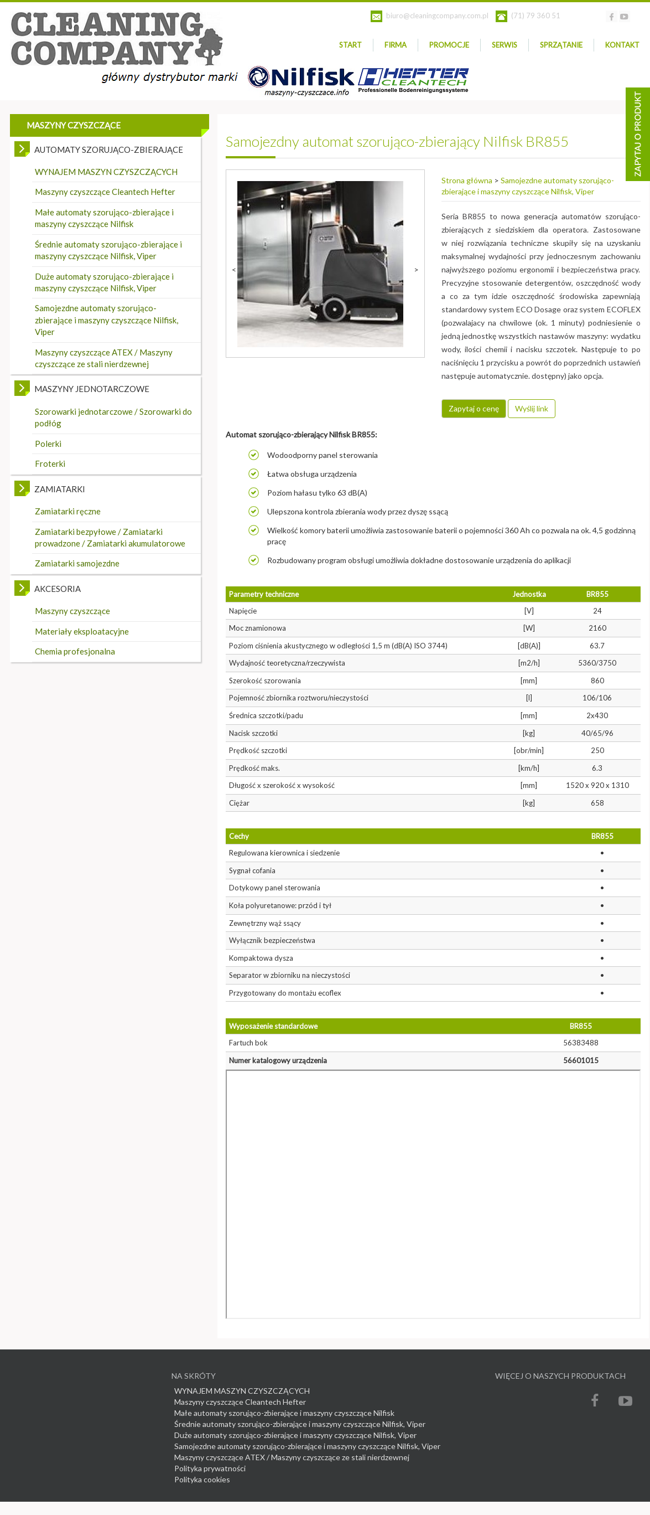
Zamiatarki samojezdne (77, 563)
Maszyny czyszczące (72, 611)
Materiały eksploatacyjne (82, 631)
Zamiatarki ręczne (68, 511)
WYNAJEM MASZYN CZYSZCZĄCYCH (106, 172)
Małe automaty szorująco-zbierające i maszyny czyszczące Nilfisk (104, 218)
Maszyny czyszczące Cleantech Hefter (105, 192)
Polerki (48, 444)
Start (350, 44)
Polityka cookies (202, 1479)
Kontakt (622, 44)
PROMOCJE (449, 44)
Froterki (50, 463)
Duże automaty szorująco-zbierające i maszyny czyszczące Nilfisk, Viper (104, 282)
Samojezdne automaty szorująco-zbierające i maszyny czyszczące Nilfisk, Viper (106, 320)
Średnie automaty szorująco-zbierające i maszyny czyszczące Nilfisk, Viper (108, 250)
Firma (395, 44)
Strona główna (466, 180)
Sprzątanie (561, 44)
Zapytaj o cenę (474, 408)
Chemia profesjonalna (75, 651)
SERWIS (504, 44)
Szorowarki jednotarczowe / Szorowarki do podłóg (113, 417)
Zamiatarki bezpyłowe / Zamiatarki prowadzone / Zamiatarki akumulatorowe (110, 537)
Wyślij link (531, 408)
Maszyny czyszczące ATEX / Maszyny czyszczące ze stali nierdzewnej (104, 358)
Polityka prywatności (210, 1468)
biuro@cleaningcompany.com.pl (437, 15)
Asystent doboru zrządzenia (638, 134)
